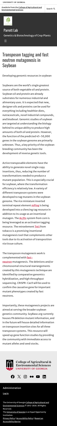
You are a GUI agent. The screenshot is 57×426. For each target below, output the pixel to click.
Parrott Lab (11, 30)
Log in (6, 393)
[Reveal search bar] (51, 8)
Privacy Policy (9, 418)
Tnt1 (37, 226)
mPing (35, 205)
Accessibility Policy (24, 418)
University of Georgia (16, 412)
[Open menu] (5, 41)
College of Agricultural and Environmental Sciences (22, 8)
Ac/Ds (22, 218)
